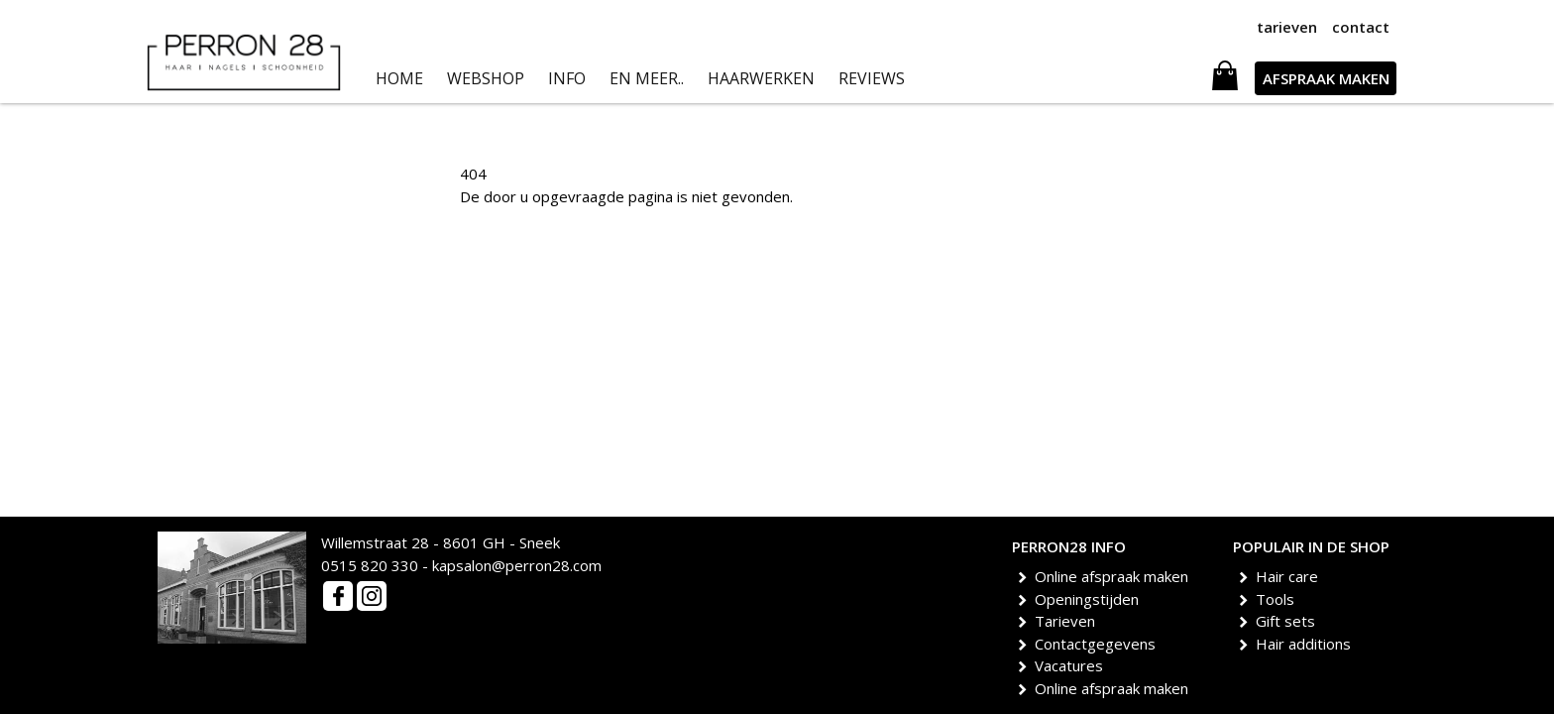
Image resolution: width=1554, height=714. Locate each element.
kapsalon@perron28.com (517, 565)
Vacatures (1072, 665)
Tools (1278, 599)
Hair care (1290, 576)
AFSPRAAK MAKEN (1326, 78)
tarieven (1287, 27)
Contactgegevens (1099, 644)
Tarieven (1068, 621)
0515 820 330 (369, 565)
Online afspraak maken (1115, 576)
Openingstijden (1090, 599)
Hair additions (1307, 644)
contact (1360, 27)
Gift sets (1289, 621)
